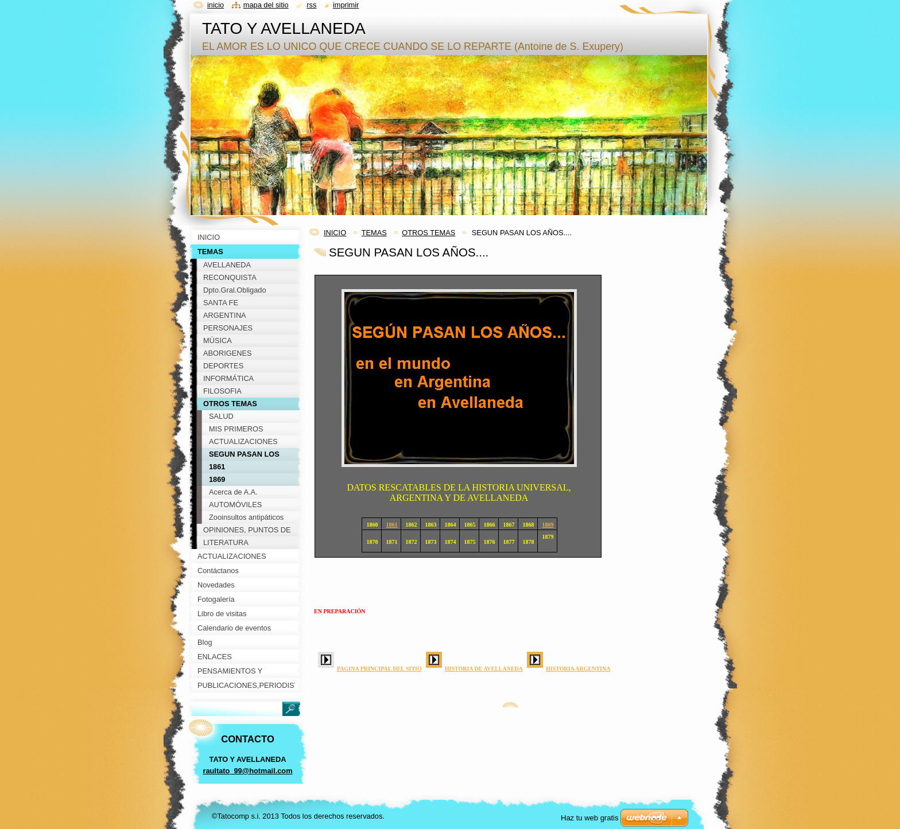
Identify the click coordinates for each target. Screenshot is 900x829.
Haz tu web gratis (589, 818)
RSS (311, 5)
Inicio (215, 5)
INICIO (335, 232)
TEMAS (374, 232)
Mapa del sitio (266, 5)
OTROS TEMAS (428, 232)
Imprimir (346, 5)
